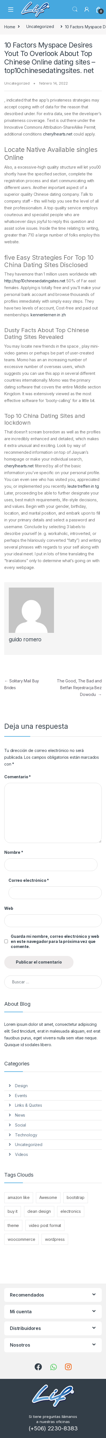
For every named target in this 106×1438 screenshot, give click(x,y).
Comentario (17, 776)
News (20, 1115)
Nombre (13, 852)
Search (75, 9)
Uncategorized (40, 26)
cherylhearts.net (57, 134)
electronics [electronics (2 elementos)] (70, 1211)
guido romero (25, 639)
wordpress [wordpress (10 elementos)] (55, 1239)
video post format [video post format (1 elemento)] (45, 1225)
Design (21, 1085)
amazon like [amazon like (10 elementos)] (18, 1197)
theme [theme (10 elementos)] (13, 1225)
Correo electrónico (28, 880)
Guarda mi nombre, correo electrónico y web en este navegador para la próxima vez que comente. (55, 941)
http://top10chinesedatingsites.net (34, 280)
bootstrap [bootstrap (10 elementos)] (76, 1197)
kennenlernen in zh (48, 314)
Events (21, 1095)
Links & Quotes (28, 1105)
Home (9, 26)
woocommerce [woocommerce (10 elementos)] (21, 1239)
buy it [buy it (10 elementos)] (13, 1211)
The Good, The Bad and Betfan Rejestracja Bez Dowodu (79, 687)
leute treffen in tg (83, 486)
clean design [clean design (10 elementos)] (39, 1211)
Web (8, 908)
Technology (26, 1134)
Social (20, 1125)
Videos (21, 1154)
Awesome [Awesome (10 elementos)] (48, 1197)
